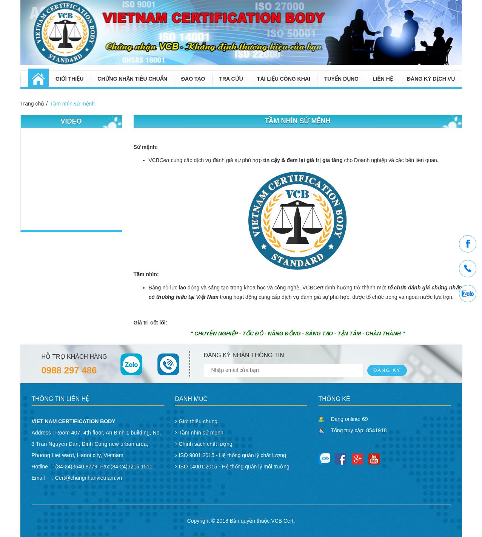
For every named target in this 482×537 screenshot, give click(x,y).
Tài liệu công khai (283, 79)
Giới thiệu (69, 79)
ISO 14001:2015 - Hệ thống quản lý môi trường (234, 467)
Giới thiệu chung (198, 421)
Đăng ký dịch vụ (431, 79)
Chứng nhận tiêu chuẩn (132, 79)
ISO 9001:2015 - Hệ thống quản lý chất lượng (232, 455)
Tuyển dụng (341, 79)
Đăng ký (387, 370)
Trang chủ (32, 104)
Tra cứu (231, 79)
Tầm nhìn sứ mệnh (72, 104)
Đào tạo (193, 79)
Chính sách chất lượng (206, 444)
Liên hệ (383, 79)
